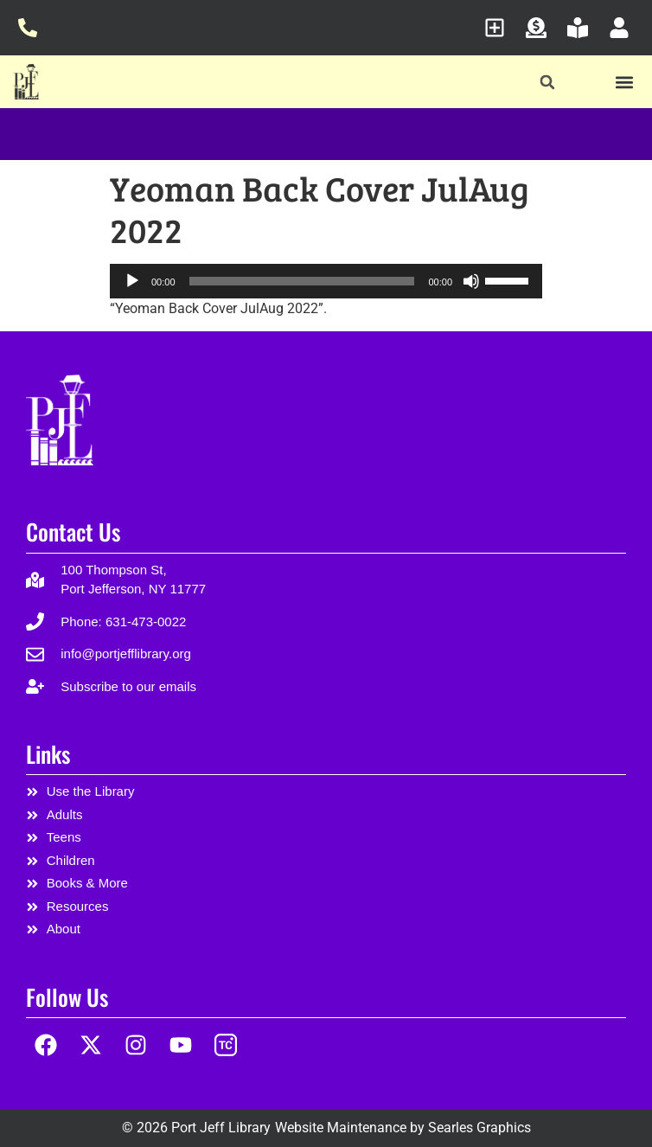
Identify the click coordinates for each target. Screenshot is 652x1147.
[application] (326, 281)
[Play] (132, 281)
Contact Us (73, 531)
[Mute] (471, 281)
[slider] (302, 281)
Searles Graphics (479, 1127)
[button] (548, 83)
